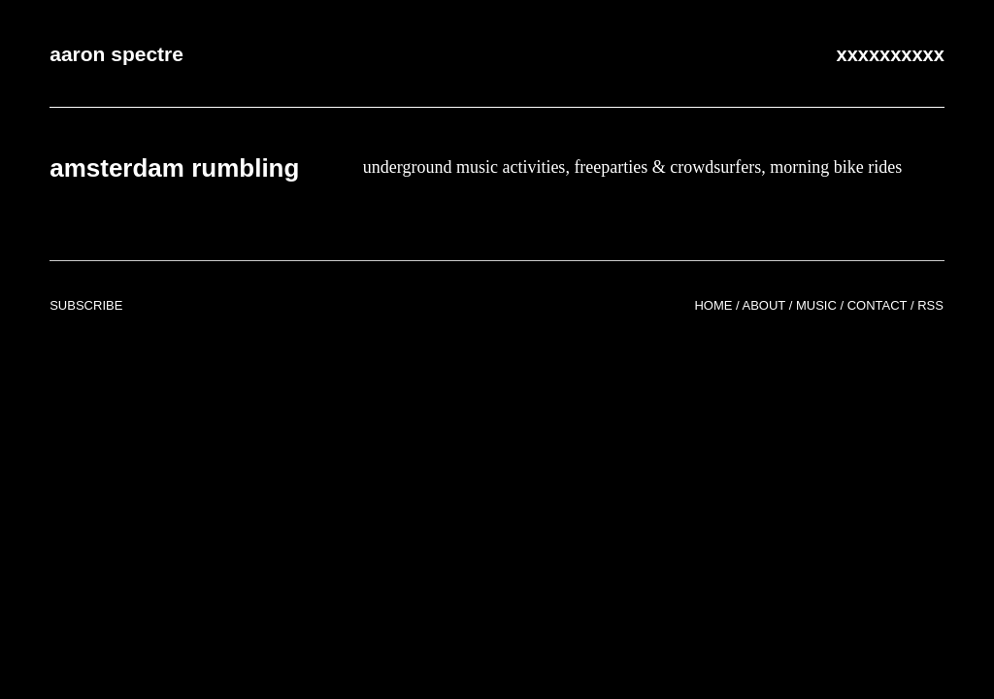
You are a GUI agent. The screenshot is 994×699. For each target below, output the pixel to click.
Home (713, 305)
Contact (877, 305)
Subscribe (86, 305)
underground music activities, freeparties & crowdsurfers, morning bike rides (633, 167)
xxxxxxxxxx (890, 54)
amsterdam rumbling (174, 168)
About (764, 305)
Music (816, 305)
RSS (930, 305)
